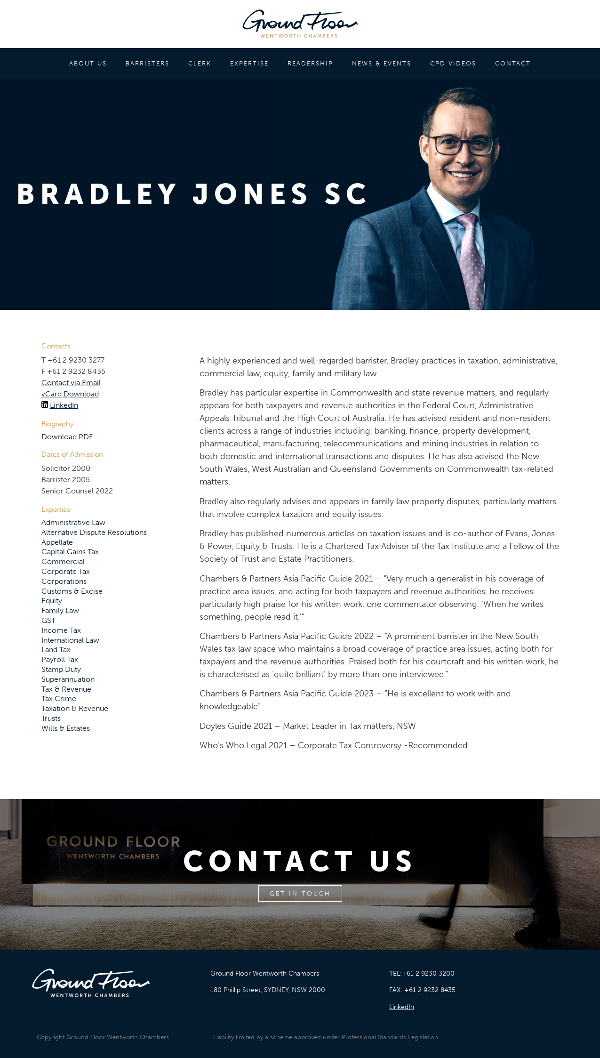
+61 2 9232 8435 (430, 990)
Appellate (57, 542)
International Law (70, 640)
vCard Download (70, 393)
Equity (51, 600)
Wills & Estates (65, 728)
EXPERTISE (249, 63)
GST (48, 620)
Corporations (64, 581)
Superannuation (68, 679)
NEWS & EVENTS (381, 63)
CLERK (199, 63)
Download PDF (67, 436)
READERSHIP (310, 63)
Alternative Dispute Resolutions (94, 532)
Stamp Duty (61, 669)
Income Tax (61, 630)
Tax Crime (58, 698)
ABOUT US (88, 63)
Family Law (60, 610)
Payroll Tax (59, 659)
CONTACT (513, 63)
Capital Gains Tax (70, 551)
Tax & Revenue (66, 689)
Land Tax (56, 649)
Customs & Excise (72, 591)
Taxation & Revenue (74, 708)
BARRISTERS (147, 63)
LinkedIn (64, 405)
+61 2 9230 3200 (428, 973)
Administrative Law (73, 522)
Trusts (51, 718)
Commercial (63, 561)
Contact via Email (71, 382)
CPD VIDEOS (453, 63)
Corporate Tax (65, 571)
